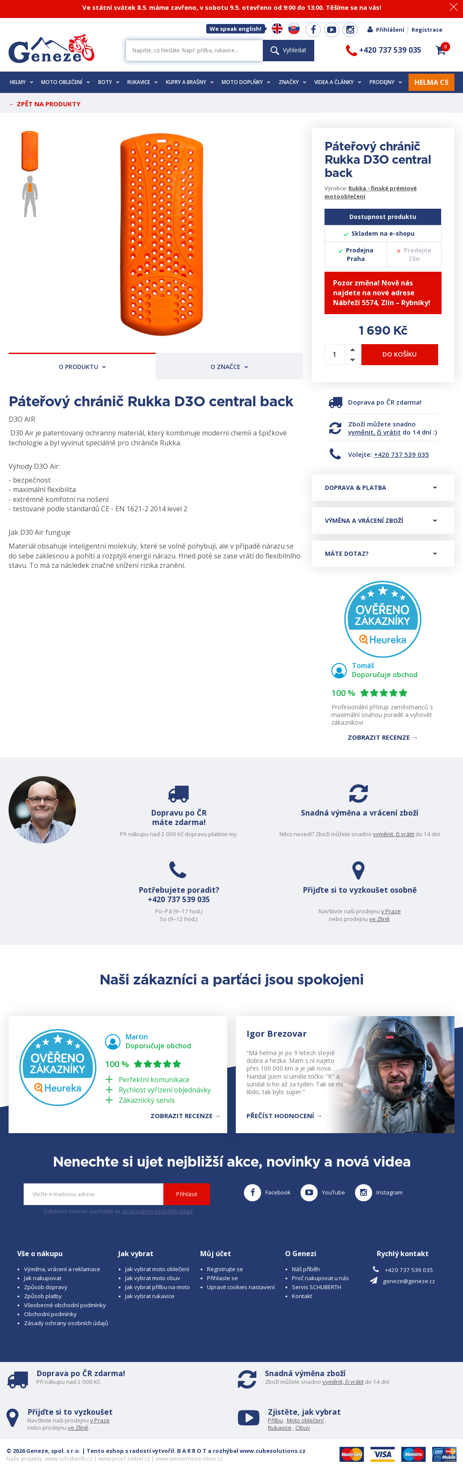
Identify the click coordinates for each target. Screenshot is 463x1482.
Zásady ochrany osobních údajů (66, 1323)
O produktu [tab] (82, 367)
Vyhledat (289, 49)
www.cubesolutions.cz (273, 1451)
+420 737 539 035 (401, 454)
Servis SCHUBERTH (316, 1287)
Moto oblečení (65, 82)
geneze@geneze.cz (409, 1281)
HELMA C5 (431, 82)
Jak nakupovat (42, 1278)
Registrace (427, 29)
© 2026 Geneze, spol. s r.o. (43, 1451)
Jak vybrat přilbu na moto (157, 1287)
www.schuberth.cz (69, 1458)
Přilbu (275, 1420)
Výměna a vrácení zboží (381, 520)
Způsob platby (43, 1296)
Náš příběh (306, 1269)
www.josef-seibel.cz (124, 1458)
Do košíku (399, 354)
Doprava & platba (381, 487)
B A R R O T (192, 1451)
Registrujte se (225, 1269)
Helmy (21, 82)
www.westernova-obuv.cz (189, 1458)
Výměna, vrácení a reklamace (62, 1269)
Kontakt (302, 1296)
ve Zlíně (381, 919)
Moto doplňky (246, 82)
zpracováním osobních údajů (157, 1211)
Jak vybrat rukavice (149, 1296)
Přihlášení (385, 29)
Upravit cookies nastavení (241, 1287)
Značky (293, 82)
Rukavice (142, 82)
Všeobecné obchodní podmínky (65, 1305)
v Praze (393, 911)
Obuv (302, 1427)
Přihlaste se (222, 1278)
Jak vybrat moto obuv (152, 1278)
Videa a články (337, 82)
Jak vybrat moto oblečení (157, 1269)
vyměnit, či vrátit (374, 432)
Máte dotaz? (381, 553)
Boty (109, 82)
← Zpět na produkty (45, 103)
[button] (441, 50)
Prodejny (386, 82)
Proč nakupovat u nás (320, 1278)
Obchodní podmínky (50, 1314)
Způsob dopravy (45, 1287)
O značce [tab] (229, 367)
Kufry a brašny (190, 82)
